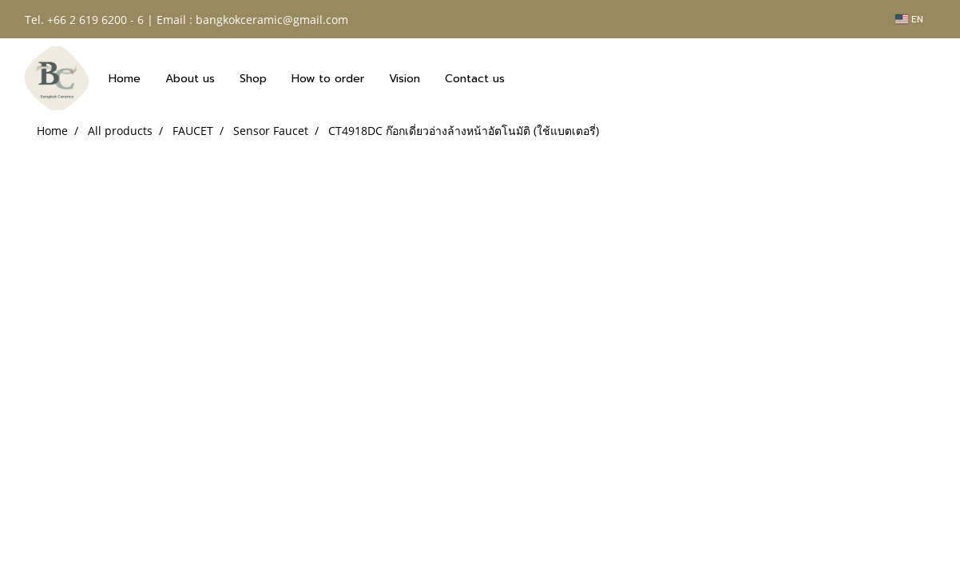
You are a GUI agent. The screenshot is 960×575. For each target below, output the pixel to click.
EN (909, 19)
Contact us (475, 78)
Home (125, 78)
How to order (328, 78)
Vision (404, 78)
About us (190, 78)
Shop (253, 78)
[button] (531, 78)
